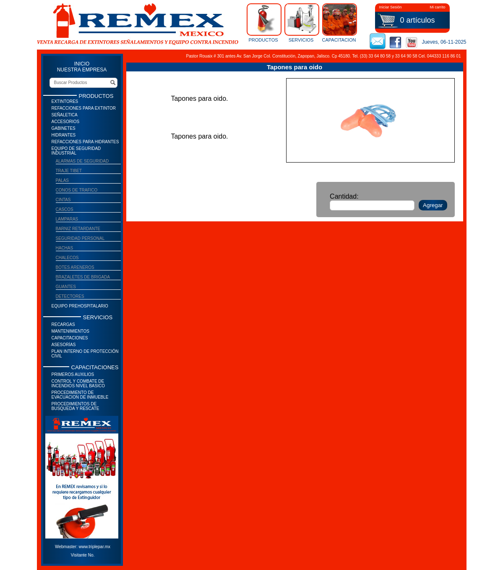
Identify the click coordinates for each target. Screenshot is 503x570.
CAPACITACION (339, 22)
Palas (62, 180)
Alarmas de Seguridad (82, 161)
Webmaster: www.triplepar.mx (82, 546)
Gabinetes (64, 128)
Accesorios (66, 121)
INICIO (82, 64)
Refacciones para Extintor (84, 108)
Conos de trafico (77, 190)
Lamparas (67, 219)
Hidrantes (64, 135)
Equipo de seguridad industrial (76, 150)
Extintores (65, 101)
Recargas (63, 324)
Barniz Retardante (78, 228)
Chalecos (67, 257)
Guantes (66, 286)
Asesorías (64, 344)
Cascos (64, 209)
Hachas (64, 248)
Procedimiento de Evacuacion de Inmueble (80, 394)
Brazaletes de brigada (83, 277)
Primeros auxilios (73, 374)
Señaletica (65, 115)
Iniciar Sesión (390, 7)
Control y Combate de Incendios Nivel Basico (78, 383)
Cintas (63, 199)
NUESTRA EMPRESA (82, 70)
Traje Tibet (69, 170)
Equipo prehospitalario (80, 306)
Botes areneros (75, 267)
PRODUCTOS (263, 22)
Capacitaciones (70, 338)
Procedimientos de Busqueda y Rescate (75, 406)
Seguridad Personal (80, 238)
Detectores (70, 296)
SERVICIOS (301, 22)
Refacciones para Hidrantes (85, 141)
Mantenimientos (70, 331)
